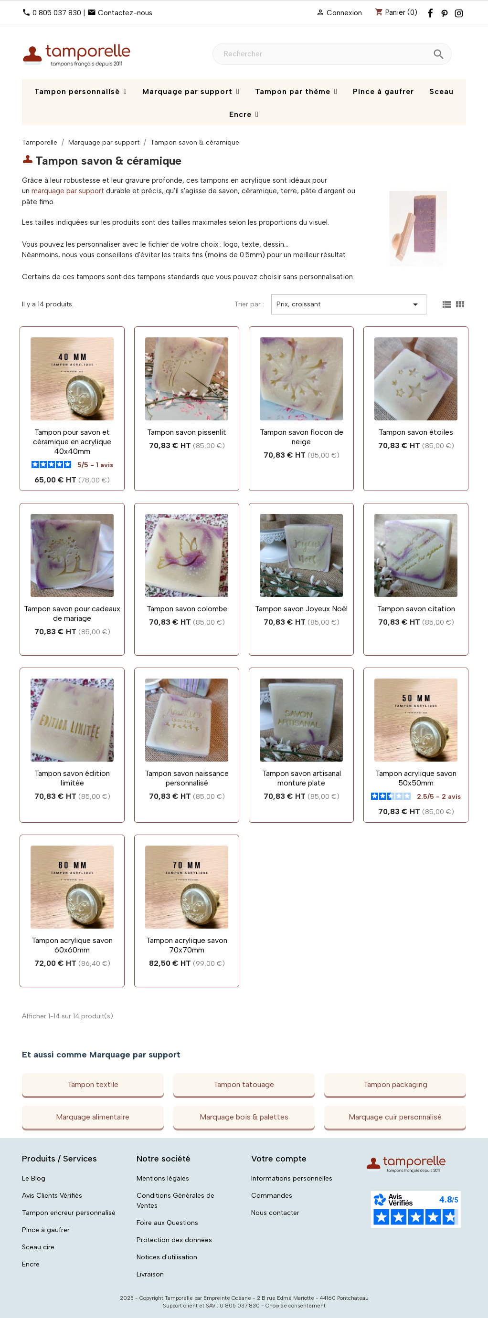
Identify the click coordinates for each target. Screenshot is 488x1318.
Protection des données (174, 1240)
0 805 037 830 (56, 13)
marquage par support (68, 191)
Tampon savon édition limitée (72, 778)
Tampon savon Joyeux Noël (301, 608)
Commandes (271, 1196)
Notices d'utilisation (167, 1257)
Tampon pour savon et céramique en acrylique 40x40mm (72, 442)
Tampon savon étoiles (416, 432)
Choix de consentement (295, 1306)
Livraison (150, 1274)
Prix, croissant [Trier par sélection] (348, 304)
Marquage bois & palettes (244, 1116)
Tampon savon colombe (187, 608)
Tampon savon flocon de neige (301, 437)
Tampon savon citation (416, 608)
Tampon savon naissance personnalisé (187, 778)
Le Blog (33, 1178)
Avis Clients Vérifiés (52, 1196)
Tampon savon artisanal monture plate (301, 778)
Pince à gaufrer (46, 1230)
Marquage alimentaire (92, 1116)
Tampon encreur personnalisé (69, 1213)
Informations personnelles (291, 1178)
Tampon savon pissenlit (186, 432)
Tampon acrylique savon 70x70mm (186, 945)
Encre (31, 1264)
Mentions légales (163, 1178)
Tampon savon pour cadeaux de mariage (72, 613)
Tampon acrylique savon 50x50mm (415, 778)
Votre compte (279, 1158)
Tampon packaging (395, 1084)
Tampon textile (92, 1084)
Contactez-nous (125, 13)
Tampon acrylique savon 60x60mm (72, 945)
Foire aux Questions (167, 1223)
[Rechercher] (332, 54)
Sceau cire (38, 1247)
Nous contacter (275, 1213)
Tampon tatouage (243, 1084)
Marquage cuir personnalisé (395, 1116)
